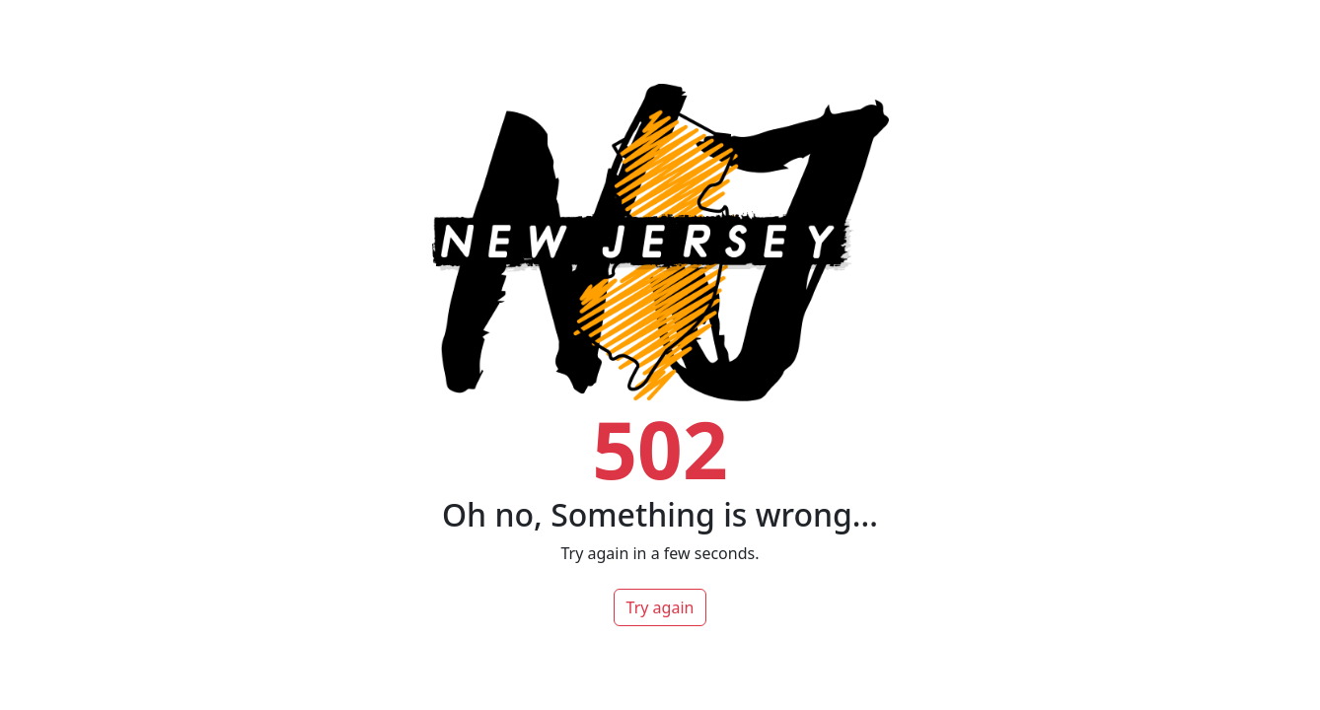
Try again (660, 607)
